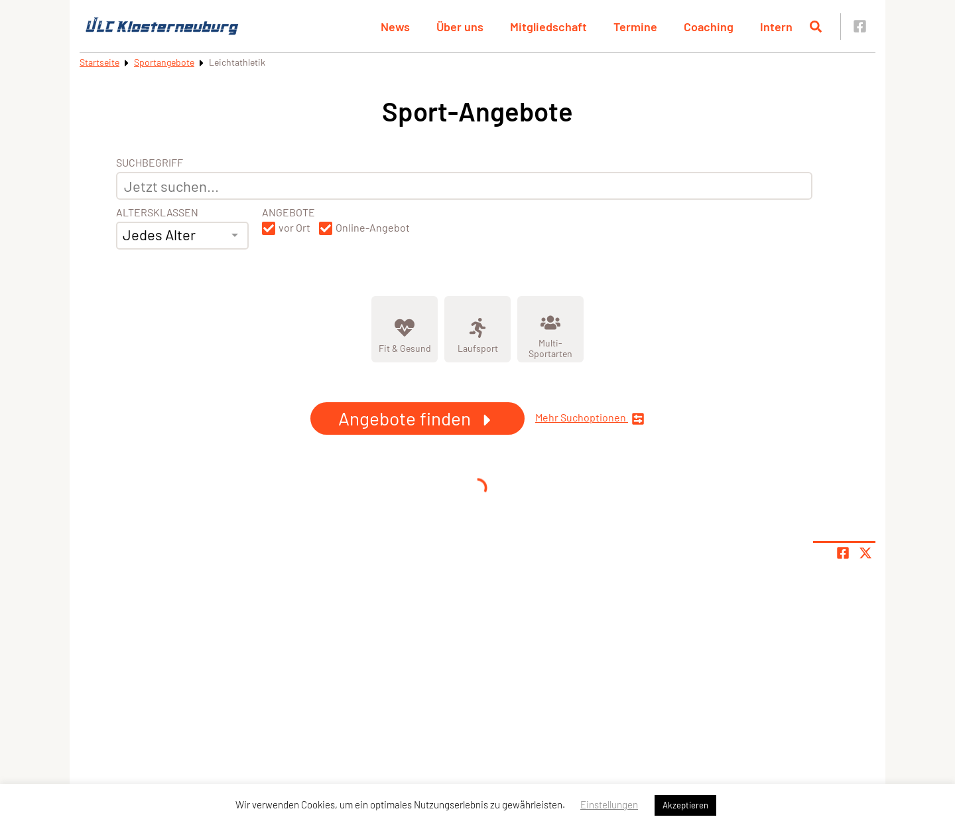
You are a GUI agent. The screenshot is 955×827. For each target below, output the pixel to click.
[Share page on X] (865, 553)
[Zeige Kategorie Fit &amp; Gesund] (404, 329)
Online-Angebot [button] (373, 228)
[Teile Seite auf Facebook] (843, 553)
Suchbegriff (149, 163)
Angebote (288, 212)
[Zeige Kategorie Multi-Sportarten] (550, 329)
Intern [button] (776, 26)
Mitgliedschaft (548, 26)
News (395, 26)
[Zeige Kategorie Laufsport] (477, 329)
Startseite (99, 62)
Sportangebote (164, 62)
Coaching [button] (708, 26)
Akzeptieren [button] (685, 805)
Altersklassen (157, 212)
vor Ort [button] (294, 228)
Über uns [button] (459, 26)
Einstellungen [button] (609, 804)
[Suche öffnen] (815, 26)
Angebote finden (417, 418)
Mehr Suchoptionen (590, 418)
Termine (635, 26)
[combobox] (182, 236)
